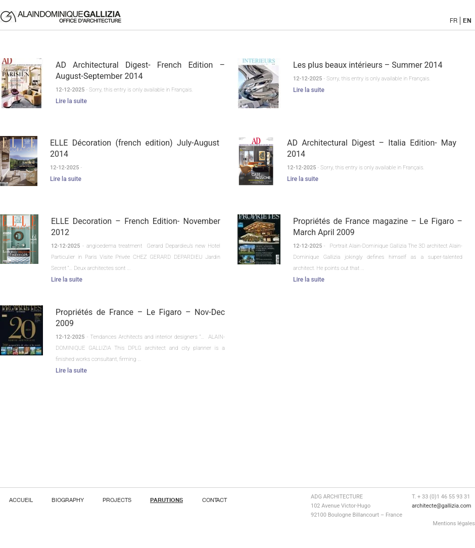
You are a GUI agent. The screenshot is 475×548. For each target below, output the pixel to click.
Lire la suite (71, 101)
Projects (117, 499)
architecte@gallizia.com (441, 506)
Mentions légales (454, 523)
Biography (68, 499)
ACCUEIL (21, 499)
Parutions (166, 499)
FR (453, 20)
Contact (214, 499)
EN (467, 20)
